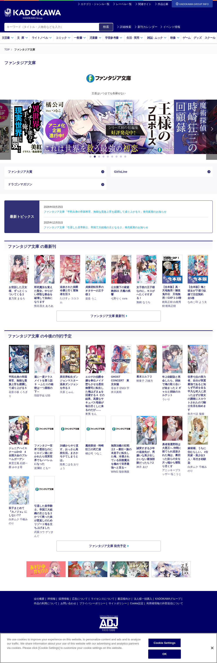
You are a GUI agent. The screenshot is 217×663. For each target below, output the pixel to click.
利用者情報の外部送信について (164, 603)
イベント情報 (170, 27)
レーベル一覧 (124, 4)
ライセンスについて (102, 598)
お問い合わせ (68, 603)
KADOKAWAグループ (167, 598)
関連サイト (144, 4)
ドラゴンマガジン (20, 184)
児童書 (95, 37)
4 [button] (104, 157)
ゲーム (187, 37)
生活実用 (134, 37)
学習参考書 (114, 37)
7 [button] (117, 157)
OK (164, 654)
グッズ (197, 37)
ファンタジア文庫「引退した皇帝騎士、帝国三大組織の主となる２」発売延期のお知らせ (96, 227)
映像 (175, 37)
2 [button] (95, 157)
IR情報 (52, 598)
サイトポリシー (118, 603)
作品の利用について (45, 603)
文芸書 (8, 37)
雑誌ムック (157, 37)
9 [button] (126, 157)
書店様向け (124, 598)
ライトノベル (42, 37)
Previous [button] (5, 130)
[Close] (212, 648)
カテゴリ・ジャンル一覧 (95, 4)
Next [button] (211, 130)
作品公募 (163, 4)
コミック (63, 37)
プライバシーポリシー (92, 603)
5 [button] (108, 157)
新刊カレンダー (146, 27)
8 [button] (121, 157)
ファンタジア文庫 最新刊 (107, 316)
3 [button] (100, 157)
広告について (80, 598)
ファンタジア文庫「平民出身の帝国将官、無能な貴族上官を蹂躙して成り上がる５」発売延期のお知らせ (105, 211)
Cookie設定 (136, 603)
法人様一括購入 (143, 598)
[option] (108, 127)
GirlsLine (120, 171)
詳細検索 (124, 27)
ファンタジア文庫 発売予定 (107, 546)
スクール (210, 37)
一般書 (80, 37)
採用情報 (64, 598)
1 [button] (91, 157)
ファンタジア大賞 (20, 171)
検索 (106, 27)
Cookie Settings (164, 643)
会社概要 (39, 598)
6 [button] (113, 157)
